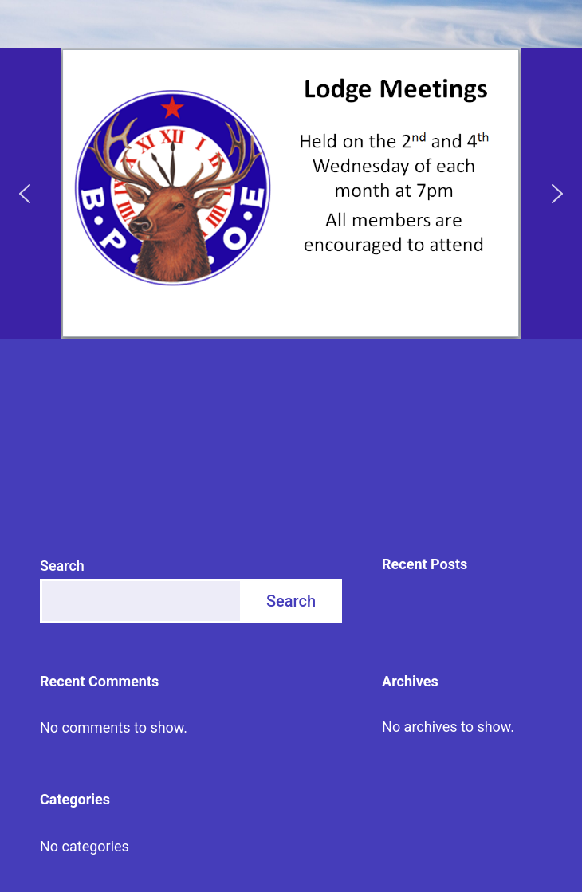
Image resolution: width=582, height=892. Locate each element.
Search (62, 565)
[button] (24, 193)
